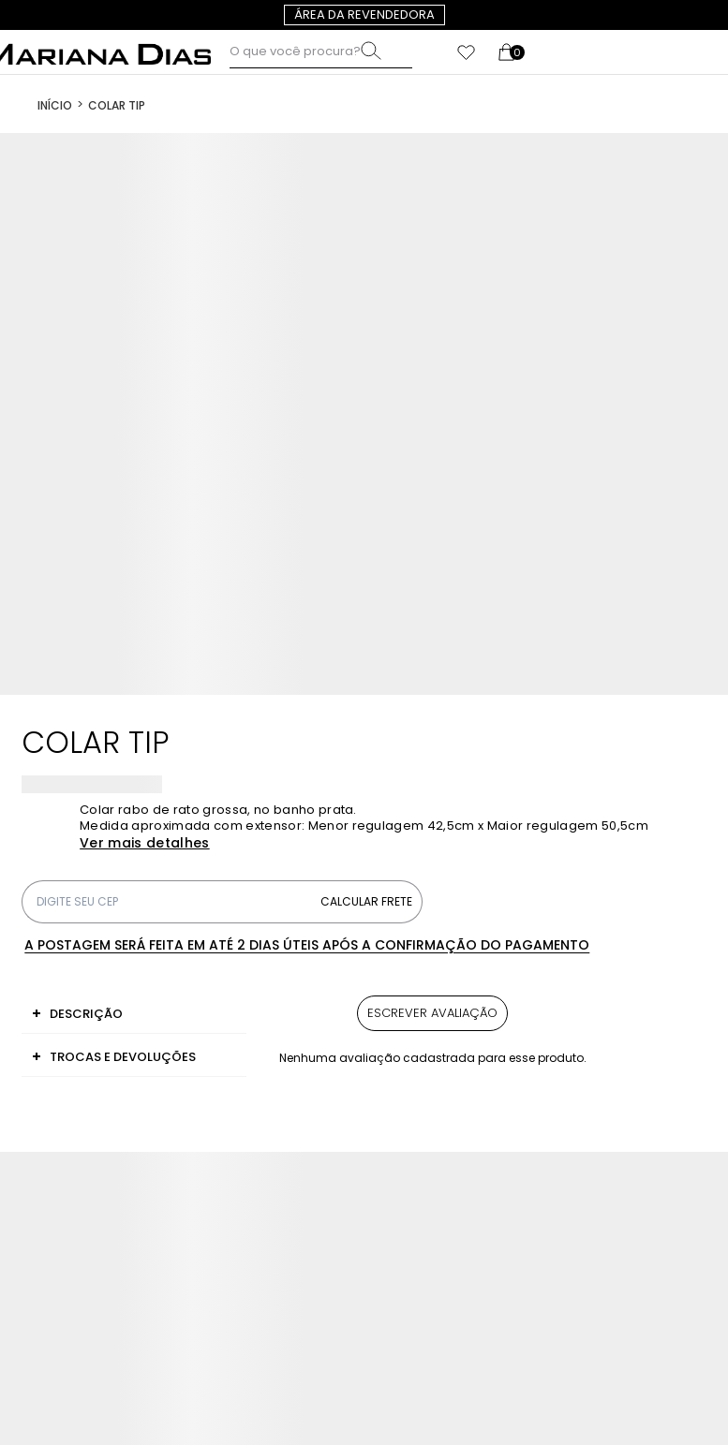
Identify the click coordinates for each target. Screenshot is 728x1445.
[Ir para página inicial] (54, 104)
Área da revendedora (364, 14)
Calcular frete (366, 901)
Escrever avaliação (432, 1013)
